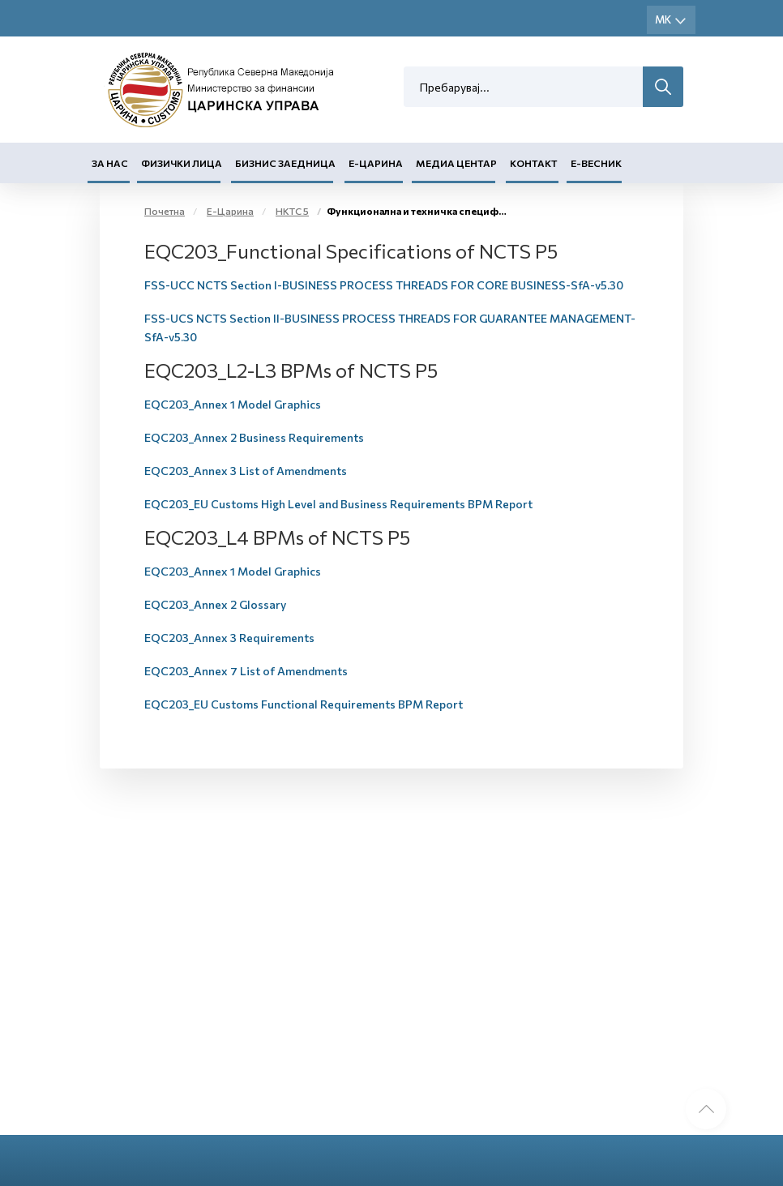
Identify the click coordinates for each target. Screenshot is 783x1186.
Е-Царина (376, 163)
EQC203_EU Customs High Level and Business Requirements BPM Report (338, 504)
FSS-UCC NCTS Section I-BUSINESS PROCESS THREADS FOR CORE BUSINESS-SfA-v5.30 (383, 285)
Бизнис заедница (285, 163)
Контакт (534, 163)
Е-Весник (596, 163)
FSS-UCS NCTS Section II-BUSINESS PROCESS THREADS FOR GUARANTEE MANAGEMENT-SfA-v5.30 (389, 327)
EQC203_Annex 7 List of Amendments (246, 671)
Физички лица (181, 163)
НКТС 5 (292, 210)
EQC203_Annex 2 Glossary (215, 604)
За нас (110, 163)
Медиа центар (456, 163)
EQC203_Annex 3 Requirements (229, 637)
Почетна (164, 210)
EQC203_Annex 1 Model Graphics (232, 404)
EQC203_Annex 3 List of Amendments (245, 470)
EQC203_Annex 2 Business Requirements (254, 437)
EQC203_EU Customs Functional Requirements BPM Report (303, 704)
